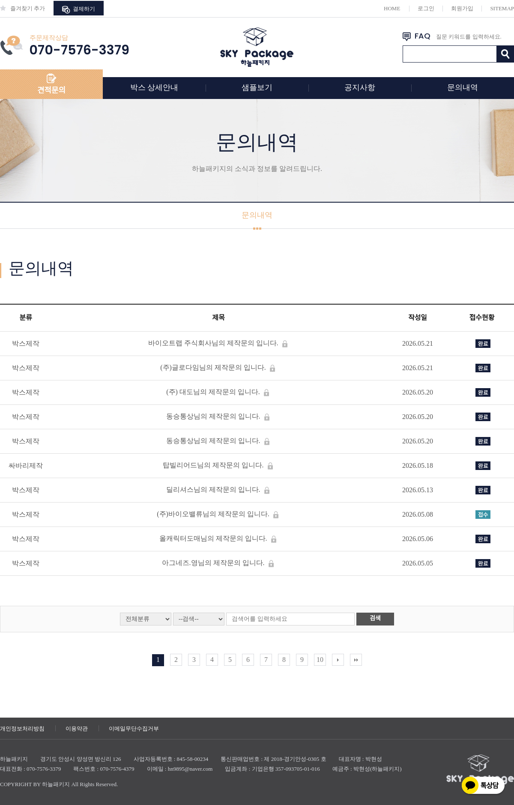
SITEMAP (502, 8)
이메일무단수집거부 (134, 728)
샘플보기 (257, 87)
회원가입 (462, 8)
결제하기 (78, 10)
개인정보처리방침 (22, 728)
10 (320, 659)
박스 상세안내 (154, 87)
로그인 (426, 8)
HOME (392, 8)
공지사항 (359, 87)
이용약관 (77, 728)
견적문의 (51, 90)
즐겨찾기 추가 (22, 8)
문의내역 (462, 87)
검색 (375, 618)
